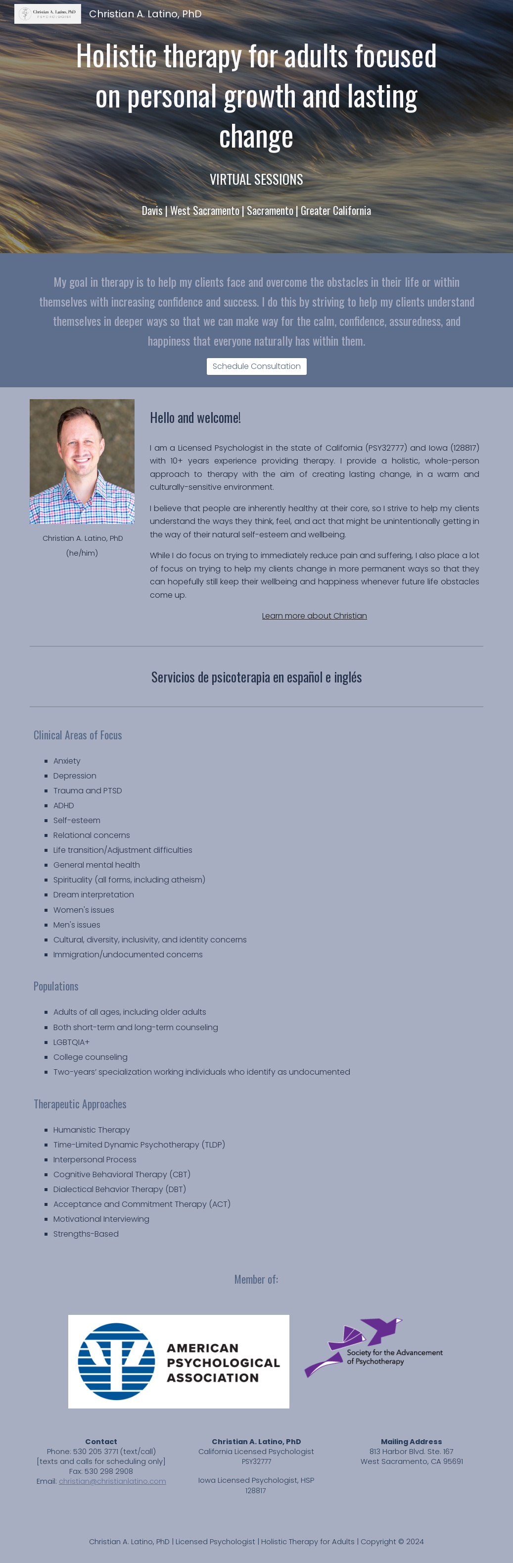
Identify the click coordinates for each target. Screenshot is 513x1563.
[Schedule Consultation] (257, 366)
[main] (256, 95)
